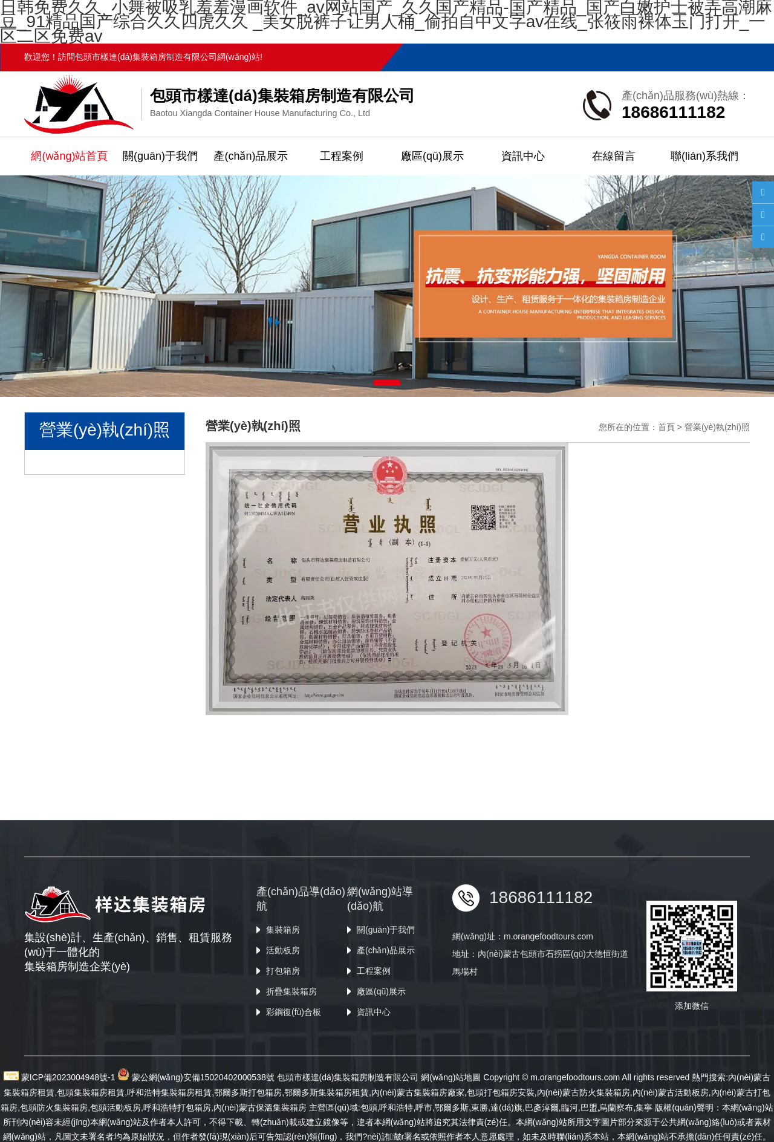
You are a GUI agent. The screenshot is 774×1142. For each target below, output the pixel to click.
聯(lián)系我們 (704, 156)
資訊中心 (523, 156)
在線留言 (614, 156)
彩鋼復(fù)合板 (293, 1092)
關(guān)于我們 (160, 156)
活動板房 (283, 1030)
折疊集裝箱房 (291, 1072)
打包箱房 (283, 1051)
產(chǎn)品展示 (250, 156)
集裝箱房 (283, 1010)
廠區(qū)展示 (432, 156)
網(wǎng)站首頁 (69, 156)
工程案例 (341, 156)
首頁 (666, 427)
